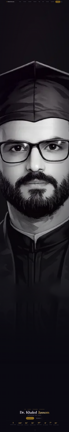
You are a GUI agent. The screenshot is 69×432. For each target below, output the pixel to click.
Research (35, 1)
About (20, 1)
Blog (39, 1)
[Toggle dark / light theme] (61, 2)
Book (43, 1)
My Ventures (39, 418)
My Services (30, 418)
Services (47, 1)
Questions (52, 1)
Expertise (29, 1)
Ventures (24, 1)
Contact (57, 1)
